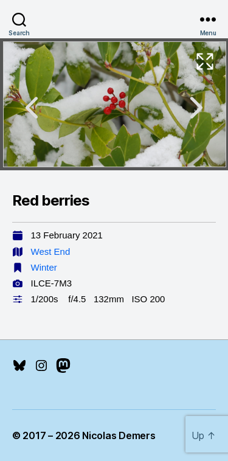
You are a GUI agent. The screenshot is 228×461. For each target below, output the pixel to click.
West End (51, 251)
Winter (44, 267)
